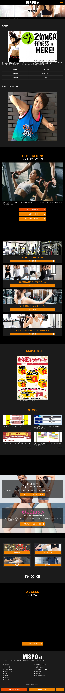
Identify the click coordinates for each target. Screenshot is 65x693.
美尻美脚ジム (39, 667)
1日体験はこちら (41, 689)
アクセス (7, 673)
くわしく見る (32, 643)
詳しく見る (32, 261)
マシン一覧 (7, 667)
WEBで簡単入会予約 (32, 219)
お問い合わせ (39, 671)
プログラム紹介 (9, 669)
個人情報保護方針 (40, 675)
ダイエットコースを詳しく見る (32, 494)
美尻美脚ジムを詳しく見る (32, 524)
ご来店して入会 (32, 214)
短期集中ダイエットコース (43, 665)
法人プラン (7, 677)
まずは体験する (32, 209)
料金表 (6, 675)
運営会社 (38, 673)
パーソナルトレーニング (42, 669)
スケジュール (8, 671)
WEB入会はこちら (14, 689)
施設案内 (7, 665)
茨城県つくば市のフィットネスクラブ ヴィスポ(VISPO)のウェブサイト (32, 2)
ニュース (7, 680)
